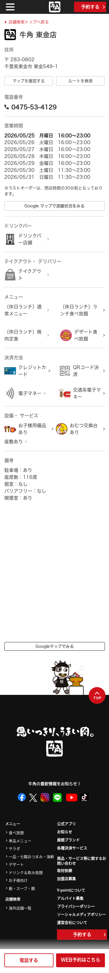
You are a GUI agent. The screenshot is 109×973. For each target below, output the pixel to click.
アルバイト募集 (70, 898)
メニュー (12, 824)
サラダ (14, 848)
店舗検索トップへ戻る (28, 22)
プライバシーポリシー (76, 906)
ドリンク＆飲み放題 (26, 872)
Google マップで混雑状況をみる (54, 206)
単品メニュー (20, 840)
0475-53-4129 (30, 107)
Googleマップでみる (54, 646)
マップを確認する (28, 81)
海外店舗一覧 (20, 908)
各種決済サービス (72, 848)
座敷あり (13, 441)
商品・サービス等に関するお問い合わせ (81, 861)
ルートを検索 (80, 81)
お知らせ (64, 831)
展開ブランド (68, 839)
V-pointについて (71, 890)
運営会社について (72, 922)
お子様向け (18, 880)
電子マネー (30, 393)
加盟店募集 (66, 878)
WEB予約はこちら (80, 959)
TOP (97, 696)
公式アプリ (66, 823)
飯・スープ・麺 (22, 888)
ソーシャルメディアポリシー (81, 914)
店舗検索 (12, 899)
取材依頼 (64, 870)
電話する (28, 960)
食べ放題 (16, 832)
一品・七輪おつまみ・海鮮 (31, 856)
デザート (16, 864)
